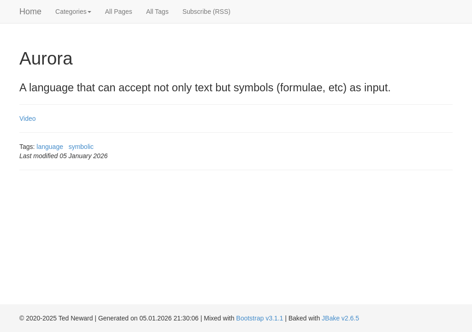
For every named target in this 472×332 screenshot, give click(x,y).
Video (27, 118)
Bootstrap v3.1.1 (259, 318)
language (49, 146)
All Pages (118, 11)
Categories (73, 11)
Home (30, 11)
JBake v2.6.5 (340, 318)
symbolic (81, 146)
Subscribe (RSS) (206, 11)
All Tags (157, 11)
